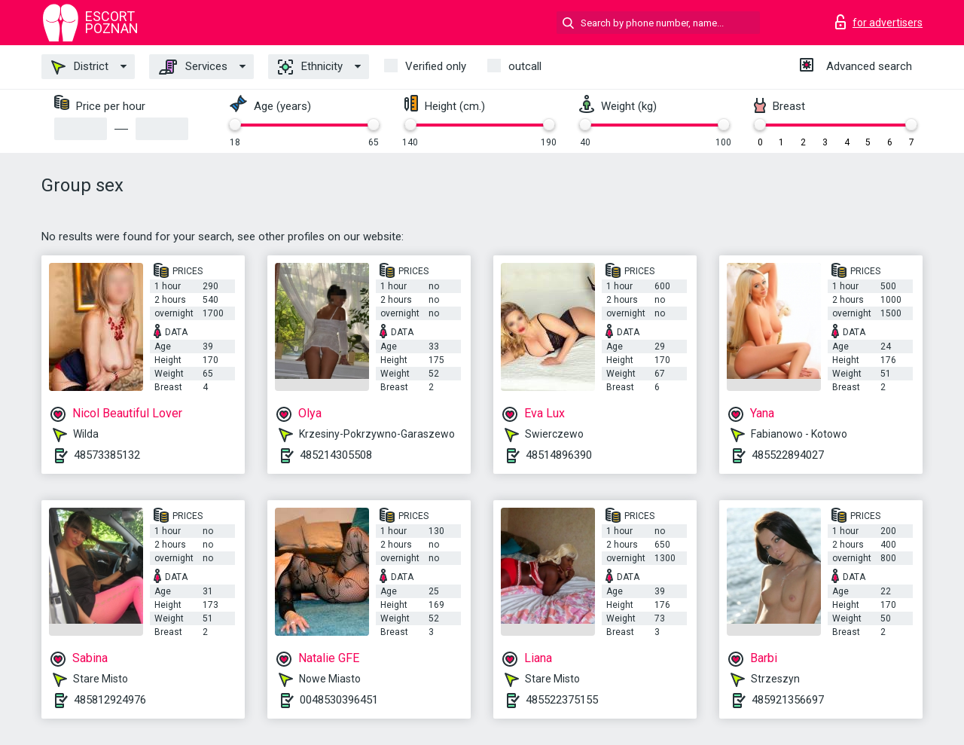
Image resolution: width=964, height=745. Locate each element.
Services (193, 67)
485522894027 (788, 455)
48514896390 (559, 455)
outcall (524, 66)
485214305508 (336, 455)
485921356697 (788, 700)
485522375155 (562, 700)
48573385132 (107, 455)
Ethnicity (310, 67)
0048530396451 (339, 700)
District (79, 67)
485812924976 (110, 700)
